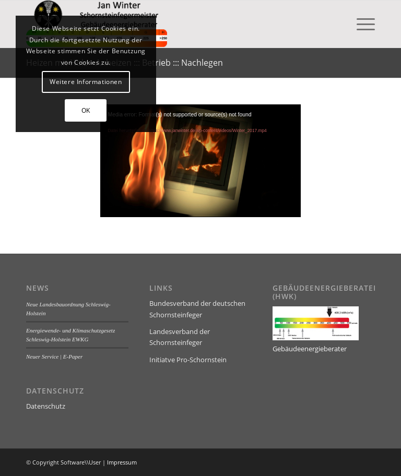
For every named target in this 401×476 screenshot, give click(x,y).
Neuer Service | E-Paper (54, 356)
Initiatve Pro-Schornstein (188, 359)
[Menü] (360, 24)
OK (85, 110)
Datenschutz (45, 406)
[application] (200, 160)
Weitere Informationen (86, 81)
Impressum (122, 462)
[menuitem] (360, 24)
